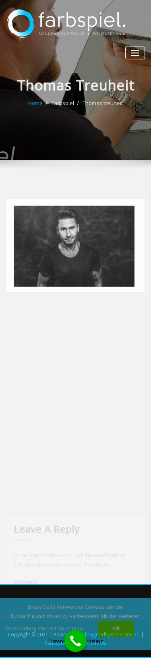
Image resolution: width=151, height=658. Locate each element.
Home (35, 107)
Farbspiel (63, 107)
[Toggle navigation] (135, 53)
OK (116, 628)
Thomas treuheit (103, 107)
